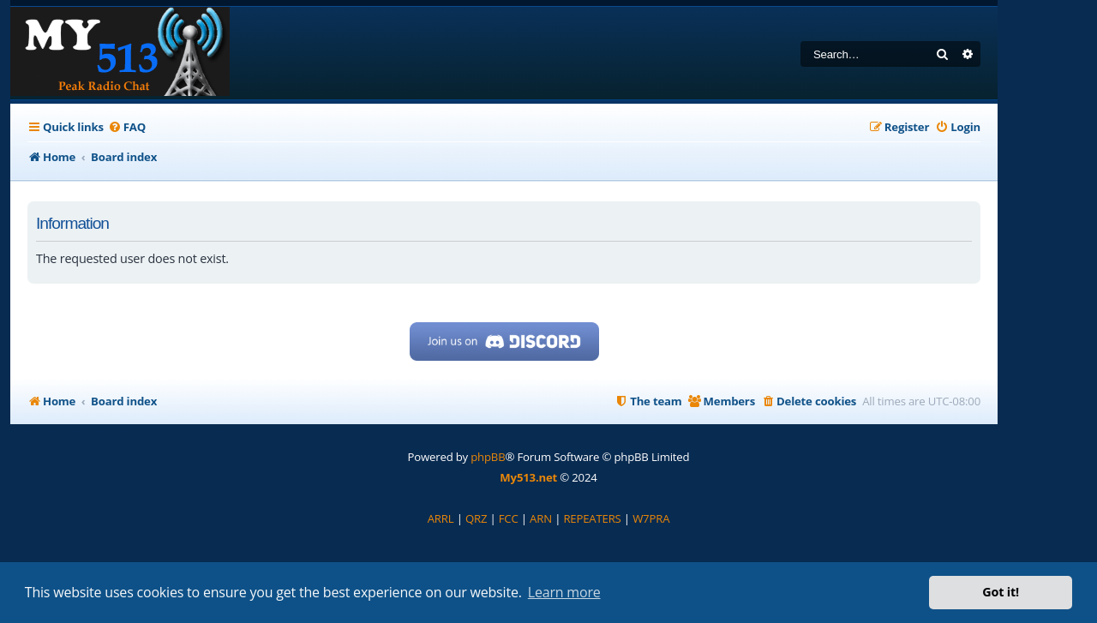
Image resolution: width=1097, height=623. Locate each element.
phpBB (488, 456)
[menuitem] (127, 127)
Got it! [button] (1000, 592)
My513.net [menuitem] (528, 477)
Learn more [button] (564, 592)
